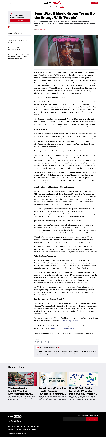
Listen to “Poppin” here (69, 321)
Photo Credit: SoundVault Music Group (66, 67)
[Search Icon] (9, 2)
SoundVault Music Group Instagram (63, 328)
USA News (43, 29)
